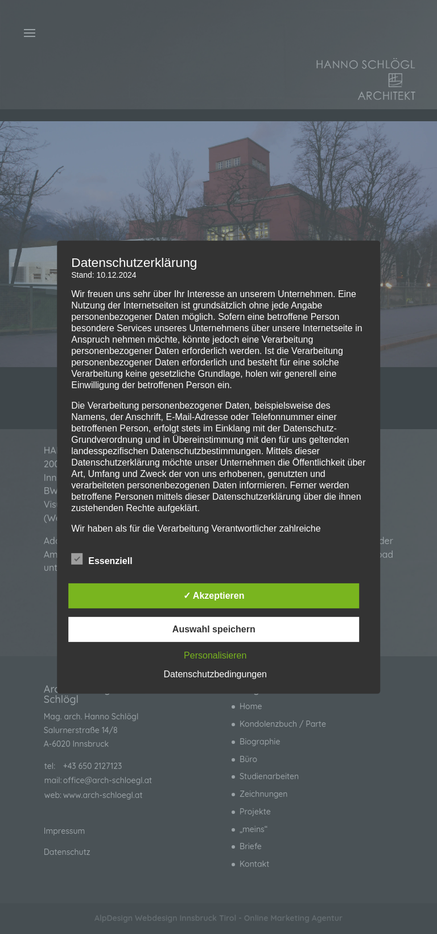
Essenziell (101, 559)
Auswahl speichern (213, 629)
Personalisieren (215, 655)
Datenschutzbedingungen (215, 674)
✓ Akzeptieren (214, 595)
